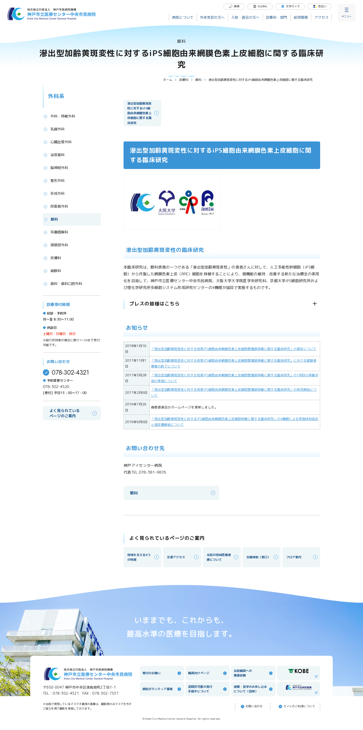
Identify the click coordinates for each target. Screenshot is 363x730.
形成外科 (54, 193)
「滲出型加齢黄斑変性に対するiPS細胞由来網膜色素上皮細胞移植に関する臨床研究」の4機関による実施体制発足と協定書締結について (234, 422)
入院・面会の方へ (245, 17)
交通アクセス (183, 557)
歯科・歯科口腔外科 (62, 283)
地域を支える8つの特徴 (143, 557)
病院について (182, 17)
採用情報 (301, 17)
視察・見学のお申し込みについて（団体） (253, 689)
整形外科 (54, 180)
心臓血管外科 (57, 141)
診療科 (186, 80)
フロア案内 (302, 557)
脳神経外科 (55, 167)
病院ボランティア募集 (162, 689)
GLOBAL (260, 6)
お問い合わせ (251, 706)
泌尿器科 (54, 154)
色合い (319, 6)
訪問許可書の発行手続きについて (207, 689)
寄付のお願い (162, 673)
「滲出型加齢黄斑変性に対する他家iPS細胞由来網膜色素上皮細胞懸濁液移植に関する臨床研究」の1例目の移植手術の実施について (234, 378)
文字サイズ (290, 6)
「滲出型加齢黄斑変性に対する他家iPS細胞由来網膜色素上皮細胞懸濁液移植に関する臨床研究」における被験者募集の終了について (233, 363)
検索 (234, 6)
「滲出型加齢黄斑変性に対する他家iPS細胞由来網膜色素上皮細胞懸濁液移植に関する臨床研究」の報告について (233, 349)
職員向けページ (207, 673)
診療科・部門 (276, 17)
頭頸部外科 (55, 245)
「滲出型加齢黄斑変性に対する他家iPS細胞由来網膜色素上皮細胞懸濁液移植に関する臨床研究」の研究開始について (233, 392)
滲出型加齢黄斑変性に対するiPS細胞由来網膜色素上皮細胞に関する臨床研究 (143, 113)
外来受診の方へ (212, 17)
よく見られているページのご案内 (73, 413)
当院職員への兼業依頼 (253, 673)
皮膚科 (52, 257)
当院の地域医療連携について (223, 557)
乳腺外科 (54, 129)
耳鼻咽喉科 (55, 232)
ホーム (170, 80)
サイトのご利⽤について (296, 706)
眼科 (200, 80)
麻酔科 (52, 270)
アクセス (321, 17)
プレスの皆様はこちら (154, 303)
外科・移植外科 (59, 116)
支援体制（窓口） (262, 557)
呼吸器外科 (55, 206)
